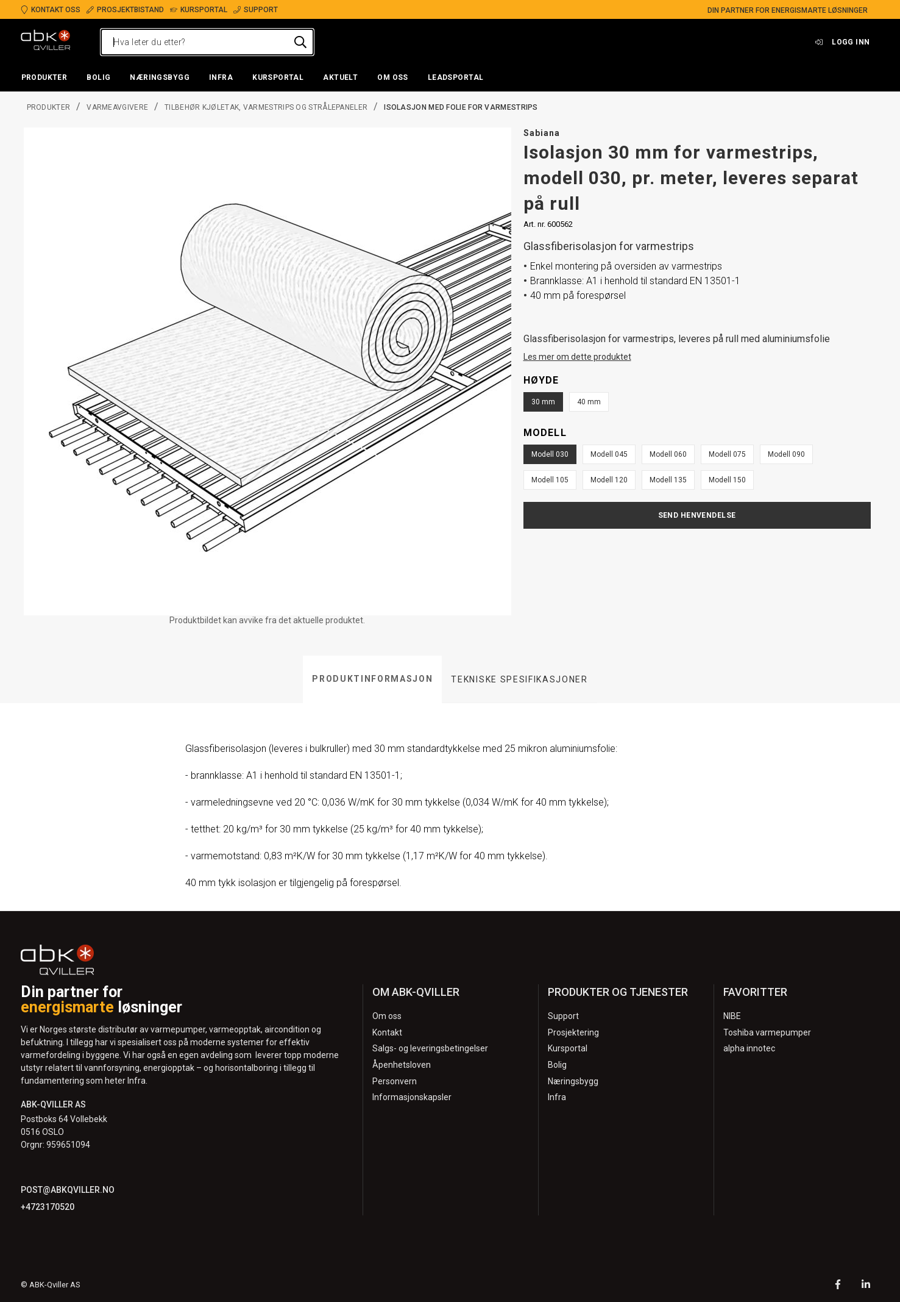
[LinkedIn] (866, 1286)
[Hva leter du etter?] (207, 42)
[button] (44, 78)
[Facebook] (838, 1286)
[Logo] (46, 42)
